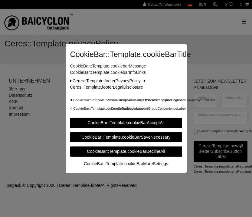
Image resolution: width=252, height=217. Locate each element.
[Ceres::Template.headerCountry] (189, 4)
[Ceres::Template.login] (162, 4)
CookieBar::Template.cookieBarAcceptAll (125, 122)
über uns (17, 88)
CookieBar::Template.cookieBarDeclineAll (126, 151)
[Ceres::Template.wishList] (228, 4)
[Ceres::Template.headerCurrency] (202, 4)
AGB (13, 101)
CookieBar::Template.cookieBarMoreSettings (126, 163)
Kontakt (16, 107)
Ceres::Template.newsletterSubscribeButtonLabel (220, 151)
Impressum (19, 114)
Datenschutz (20, 95)
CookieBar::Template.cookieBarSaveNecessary (125, 136)
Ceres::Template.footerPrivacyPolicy (106, 80)
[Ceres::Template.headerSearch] (215, 4)
